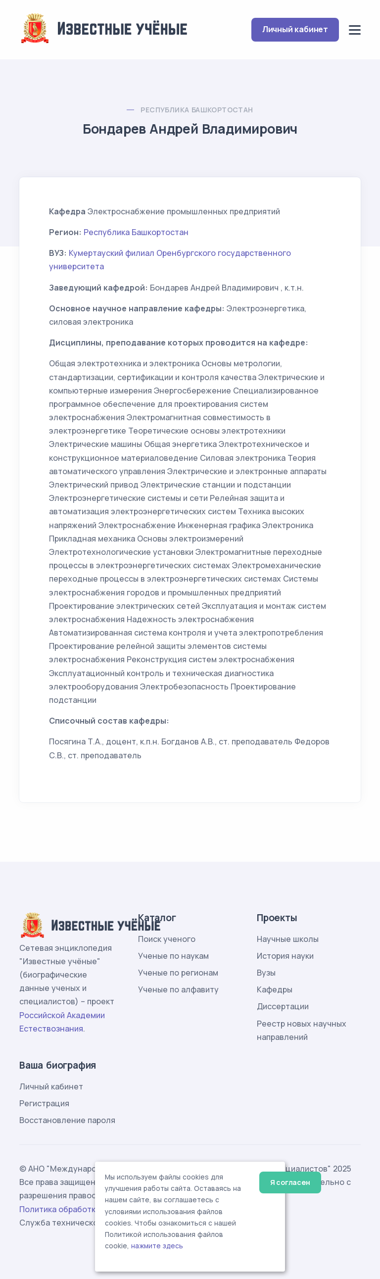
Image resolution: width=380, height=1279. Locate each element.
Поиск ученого (166, 939)
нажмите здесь (157, 1245)
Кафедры (274, 989)
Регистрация (44, 1103)
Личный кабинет (295, 29)
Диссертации (283, 1006)
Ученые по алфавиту (178, 989)
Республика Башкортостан (197, 109)
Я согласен (290, 1182)
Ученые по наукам (173, 955)
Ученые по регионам (178, 972)
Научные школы (288, 939)
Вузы (266, 972)
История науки (285, 955)
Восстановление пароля (67, 1120)
